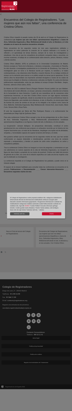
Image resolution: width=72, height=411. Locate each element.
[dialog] (36, 206)
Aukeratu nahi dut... (20, 214)
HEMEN (27, 205)
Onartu (52, 214)
